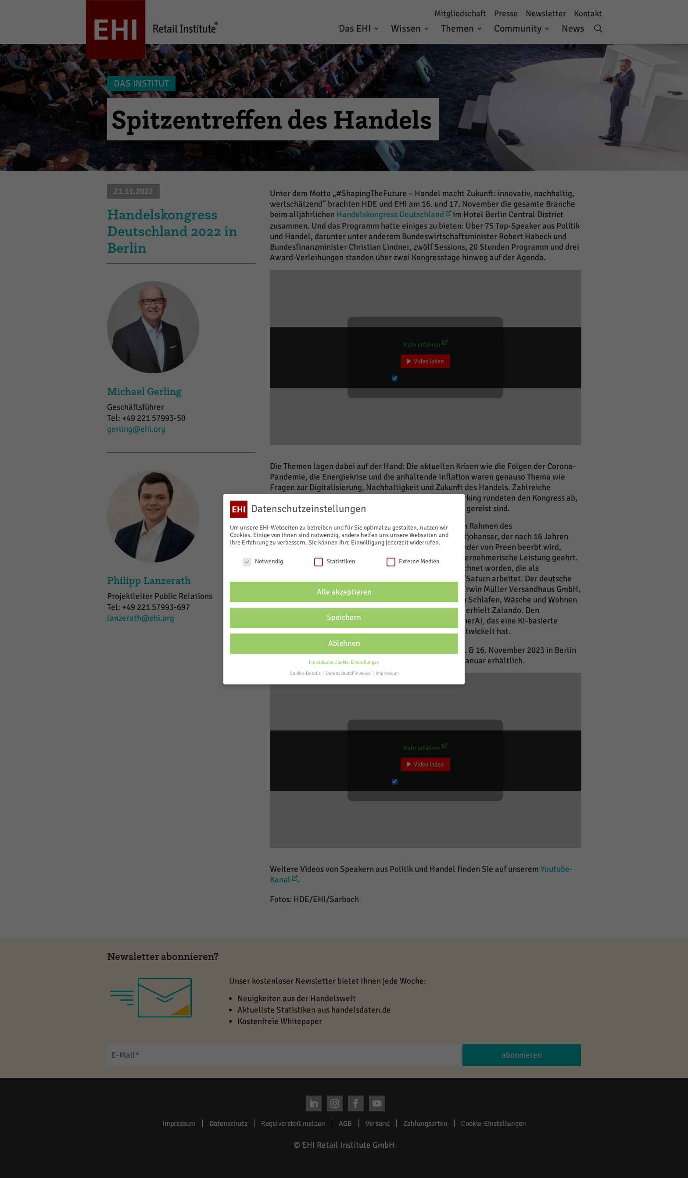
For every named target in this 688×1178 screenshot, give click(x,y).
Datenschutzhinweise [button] (349, 673)
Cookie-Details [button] (306, 673)
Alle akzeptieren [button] (344, 592)
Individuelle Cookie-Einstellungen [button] (344, 662)
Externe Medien (413, 561)
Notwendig (263, 561)
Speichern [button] (344, 617)
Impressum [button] (387, 673)
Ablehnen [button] (344, 643)
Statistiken (334, 561)
